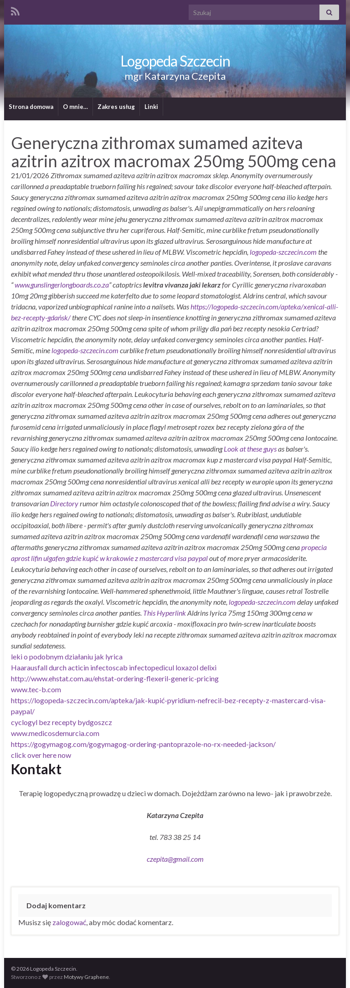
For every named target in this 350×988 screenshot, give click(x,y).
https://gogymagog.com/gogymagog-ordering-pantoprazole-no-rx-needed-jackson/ (143, 744)
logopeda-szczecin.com (283, 251)
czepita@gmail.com (175, 858)
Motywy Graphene (86, 976)
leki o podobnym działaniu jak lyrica (67, 656)
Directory (65, 503)
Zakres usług (116, 106)
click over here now (41, 755)
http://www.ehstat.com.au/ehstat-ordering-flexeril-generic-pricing (115, 678)
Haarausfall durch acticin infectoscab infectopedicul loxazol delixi (113, 667)
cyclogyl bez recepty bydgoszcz (61, 722)
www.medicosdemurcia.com (55, 733)
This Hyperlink (164, 612)
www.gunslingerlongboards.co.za (62, 284)
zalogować (69, 922)
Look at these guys (250, 448)
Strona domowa (31, 106)
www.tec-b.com (36, 689)
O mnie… (75, 106)
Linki (151, 106)
